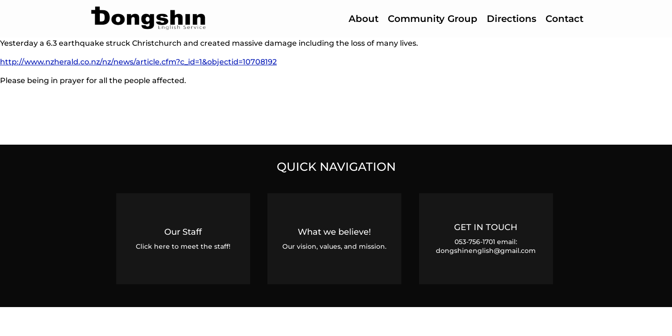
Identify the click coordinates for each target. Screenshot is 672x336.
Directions (511, 18)
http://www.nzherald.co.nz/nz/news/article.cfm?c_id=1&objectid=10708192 (138, 61)
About (363, 18)
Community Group (432, 18)
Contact (564, 18)
